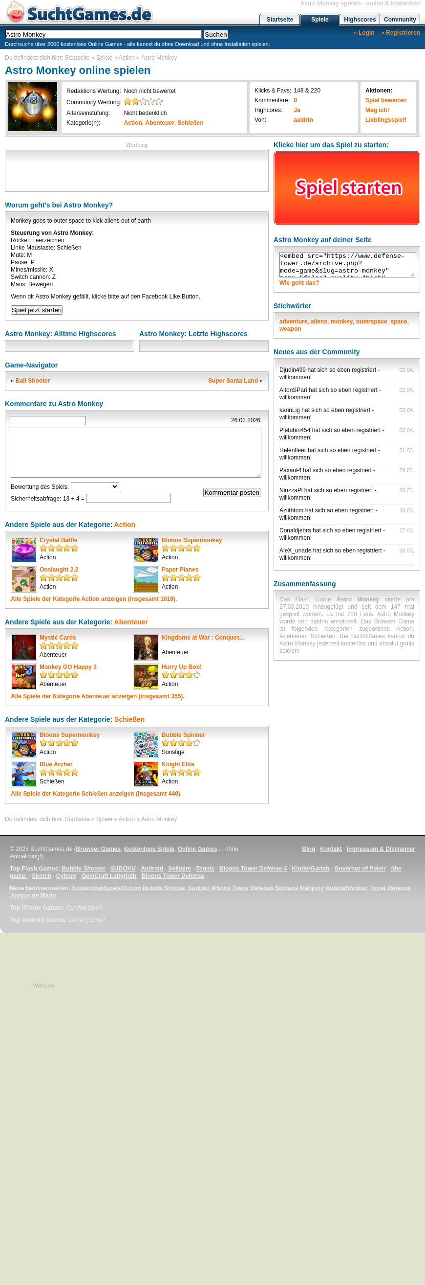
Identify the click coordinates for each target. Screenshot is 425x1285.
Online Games (197, 849)
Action (127, 57)
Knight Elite (178, 764)
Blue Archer (56, 764)
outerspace (371, 321)
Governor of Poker (359, 868)
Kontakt (331, 849)
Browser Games (98, 849)
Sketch (41, 875)
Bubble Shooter (83, 868)
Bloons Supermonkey (192, 540)
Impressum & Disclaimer (381, 849)
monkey (342, 321)
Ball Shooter (33, 380)
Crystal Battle (58, 540)
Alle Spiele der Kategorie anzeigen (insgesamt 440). (96, 793)
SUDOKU (123, 868)
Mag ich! (377, 110)
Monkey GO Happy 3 (68, 667)
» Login (364, 32)
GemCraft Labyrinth (109, 875)
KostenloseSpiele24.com (106, 888)
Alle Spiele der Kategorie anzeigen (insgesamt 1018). (94, 599)
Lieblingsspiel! (385, 119)
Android (152, 868)
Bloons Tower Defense (172, 875)
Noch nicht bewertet (149, 91)
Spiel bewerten (386, 100)
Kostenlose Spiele (149, 849)
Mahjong (312, 888)
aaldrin (303, 119)
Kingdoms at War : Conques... (203, 637)
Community (400, 19)
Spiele (319, 19)
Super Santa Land (233, 380)
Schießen (191, 122)
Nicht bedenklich (145, 113)
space (398, 321)
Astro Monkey (159, 57)
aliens (319, 321)
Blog (309, 849)
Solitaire (179, 868)
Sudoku (199, 888)
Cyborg (66, 875)
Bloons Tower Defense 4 (253, 868)
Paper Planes (180, 569)
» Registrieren (400, 32)
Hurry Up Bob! (182, 667)
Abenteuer (160, 122)
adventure (293, 321)
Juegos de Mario (33, 895)
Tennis (205, 868)
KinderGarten (311, 868)
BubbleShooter (347, 888)
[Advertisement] (136, 169)
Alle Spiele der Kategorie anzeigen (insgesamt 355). (98, 696)
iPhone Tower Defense (242, 888)
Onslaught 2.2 (59, 569)
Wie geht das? (299, 282)
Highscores (360, 19)
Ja (297, 110)
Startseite (280, 19)
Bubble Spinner (183, 735)
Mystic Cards (58, 637)
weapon (290, 328)
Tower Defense (389, 888)
